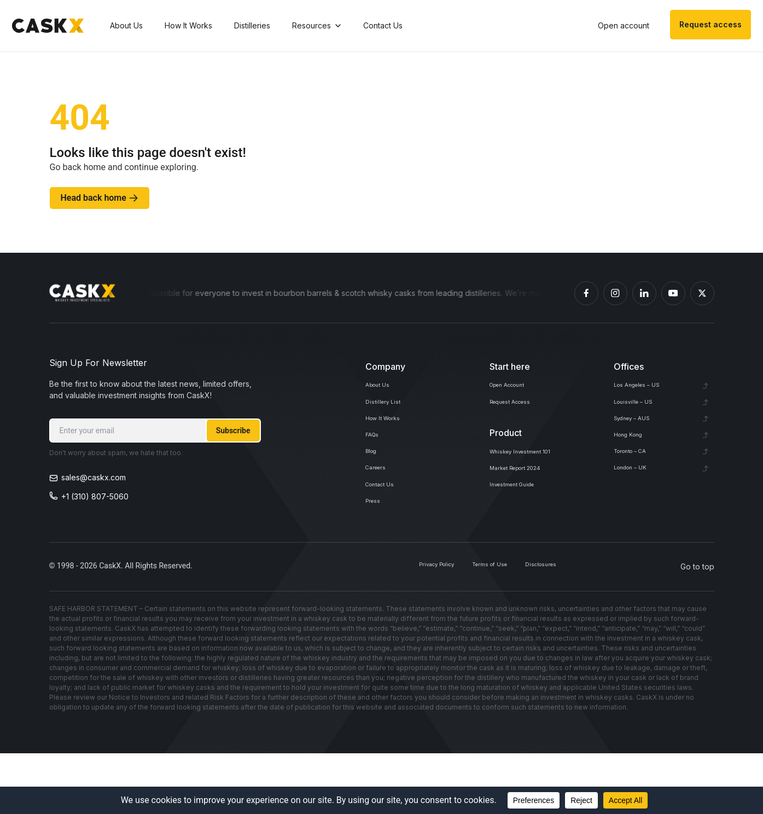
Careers (379, 509)
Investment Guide (521, 519)
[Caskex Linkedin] (644, 293)
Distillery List (387, 413)
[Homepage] (82, 293)
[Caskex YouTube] (673, 293)
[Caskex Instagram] (615, 293)
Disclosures (531, 627)
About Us (130, 26)
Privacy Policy (384, 627)
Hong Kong (634, 461)
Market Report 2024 (526, 494)
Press (375, 557)
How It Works (193, 26)
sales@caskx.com (93, 477)
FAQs (374, 461)
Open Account (515, 389)
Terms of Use (460, 627)
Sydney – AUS (639, 437)
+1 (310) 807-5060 (95, 496)
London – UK (637, 509)
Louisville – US (639, 413)
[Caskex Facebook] (586, 293)
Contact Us (387, 26)
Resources (321, 26)
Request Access (519, 413)
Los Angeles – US (645, 389)
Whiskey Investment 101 (532, 470)
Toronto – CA (637, 485)
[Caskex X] (702, 293)
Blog (373, 485)
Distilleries (256, 26)
